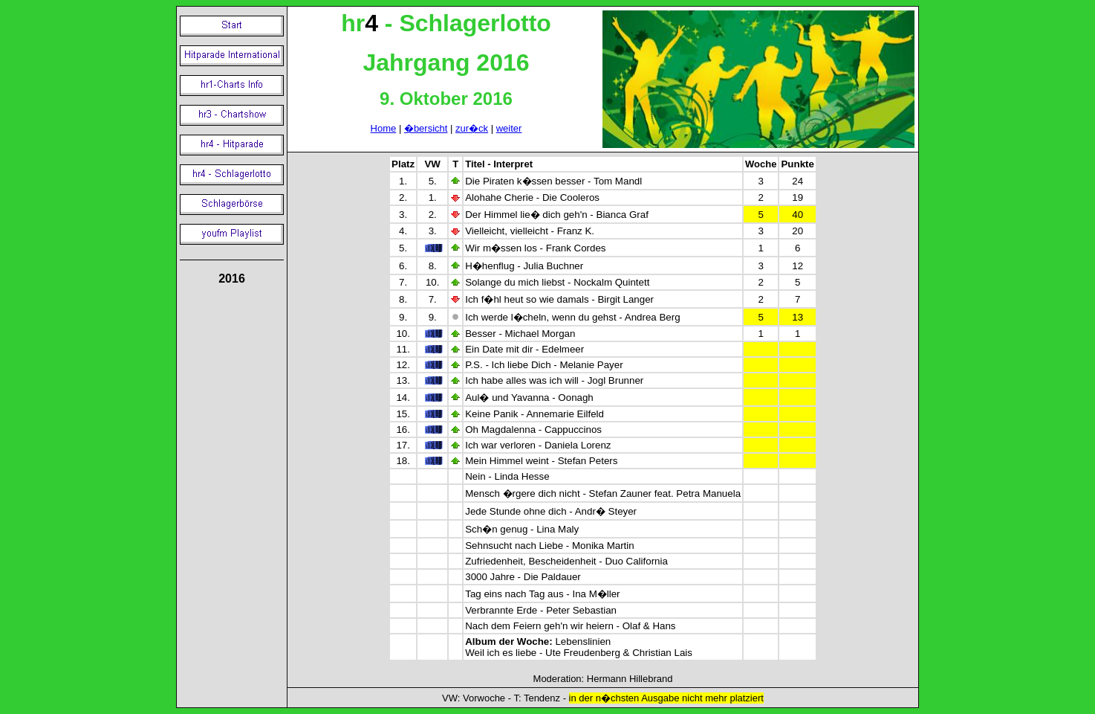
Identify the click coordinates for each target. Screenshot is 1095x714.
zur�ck (471, 128)
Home (384, 128)
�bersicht (426, 128)
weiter (509, 128)
